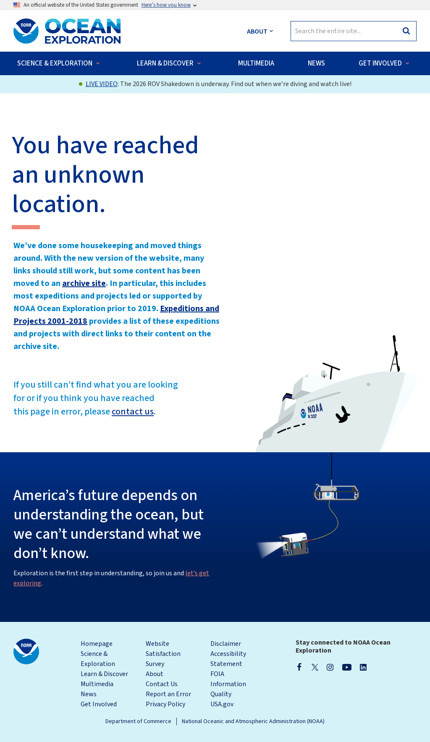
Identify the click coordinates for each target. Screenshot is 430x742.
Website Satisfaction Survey (163, 654)
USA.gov (221, 704)
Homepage (97, 643)
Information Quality (228, 689)
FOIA (217, 674)
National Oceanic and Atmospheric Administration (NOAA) (253, 721)
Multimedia (97, 684)
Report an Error (168, 694)
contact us (133, 411)
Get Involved (99, 704)
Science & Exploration (98, 659)
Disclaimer (225, 643)
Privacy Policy (165, 704)
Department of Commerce (138, 721)
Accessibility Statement (228, 659)
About (154, 674)
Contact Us (162, 684)
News (89, 694)
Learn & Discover (104, 674)
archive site (84, 283)
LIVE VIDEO (102, 84)
